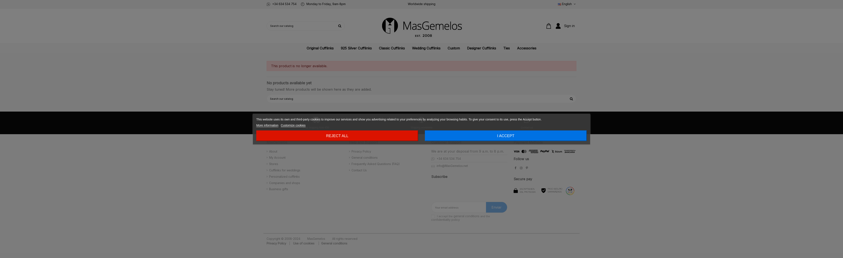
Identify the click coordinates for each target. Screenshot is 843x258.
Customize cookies (293, 125)
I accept (505, 136)
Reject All (337, 136)
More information (267, 125)
